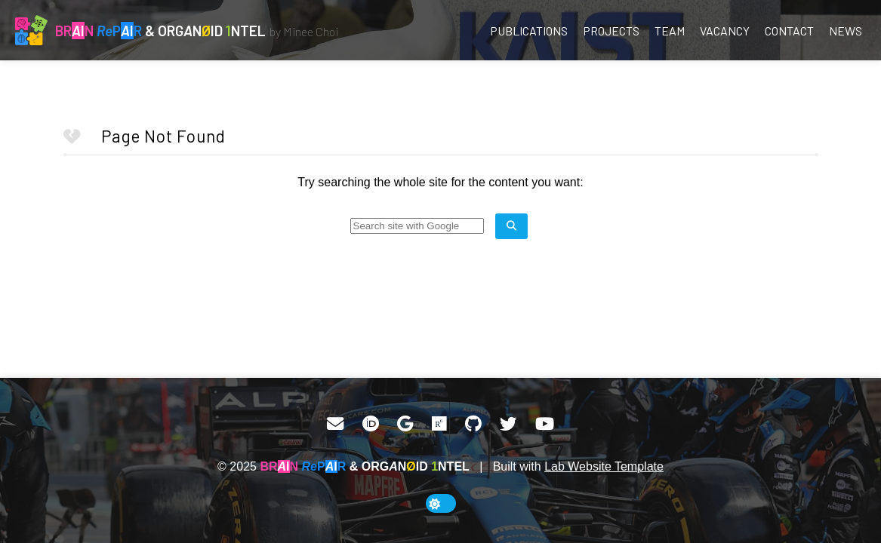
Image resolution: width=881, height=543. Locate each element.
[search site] (511, 225)
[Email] (335, 424)
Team (670, 30)
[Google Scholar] (405, 424)
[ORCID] (371, 424)
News (845, 30)
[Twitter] (508, 424)
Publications (529, 30)
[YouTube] (544, 424)
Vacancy (725, 30)
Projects (611, 30)
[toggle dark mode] (441, 503)
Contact (789, 30)
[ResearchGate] (439, 424)
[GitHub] (473, 424)
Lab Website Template (604, 466)
